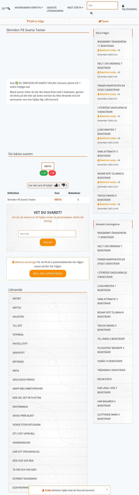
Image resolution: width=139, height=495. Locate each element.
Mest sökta (74, 7)
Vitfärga (18, 334)
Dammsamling (21, 442)
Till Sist (17, 325)
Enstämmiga (20, 406)
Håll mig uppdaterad (48, 273)
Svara (104, 21)
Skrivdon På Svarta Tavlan (21, 199)
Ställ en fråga (35, 21)
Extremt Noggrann (25, 478)
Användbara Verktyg (28, 7)
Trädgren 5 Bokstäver (111, 370)
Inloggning (129, 8)
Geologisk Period (24, 379)
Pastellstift (20, 343)
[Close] (107, 489)
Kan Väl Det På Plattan (27, 397)
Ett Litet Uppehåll (24, 433)
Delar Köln (104, 379)
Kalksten (18, 316)
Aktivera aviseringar (26, 262)
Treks (46, 490)
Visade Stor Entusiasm (26, 424)
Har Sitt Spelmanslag (26, 451)
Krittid (17, 307)
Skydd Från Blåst (23, 415)
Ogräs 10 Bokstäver (109, 361)
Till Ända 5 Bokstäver (110, 338)
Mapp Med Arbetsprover (28, 388)
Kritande (18, 361)
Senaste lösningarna (55, 9)
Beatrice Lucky (106, 50)
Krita (47, 166)
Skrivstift (19, 352)
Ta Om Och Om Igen (24, 469)
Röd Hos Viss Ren (23, 460)
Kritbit (17, 298)
